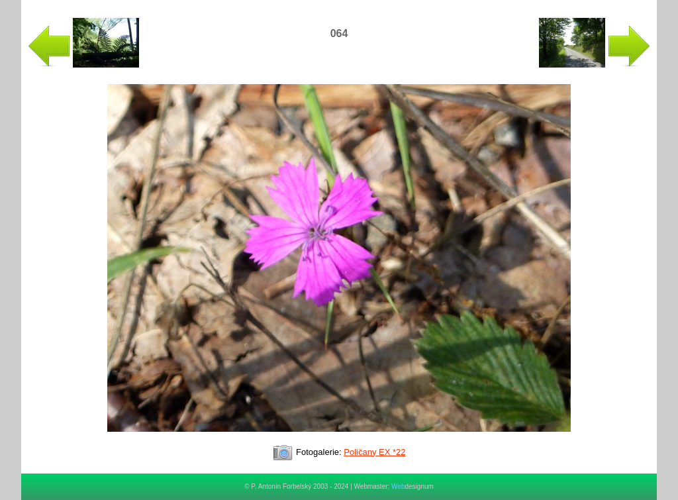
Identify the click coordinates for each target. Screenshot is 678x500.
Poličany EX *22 (374, 452)
